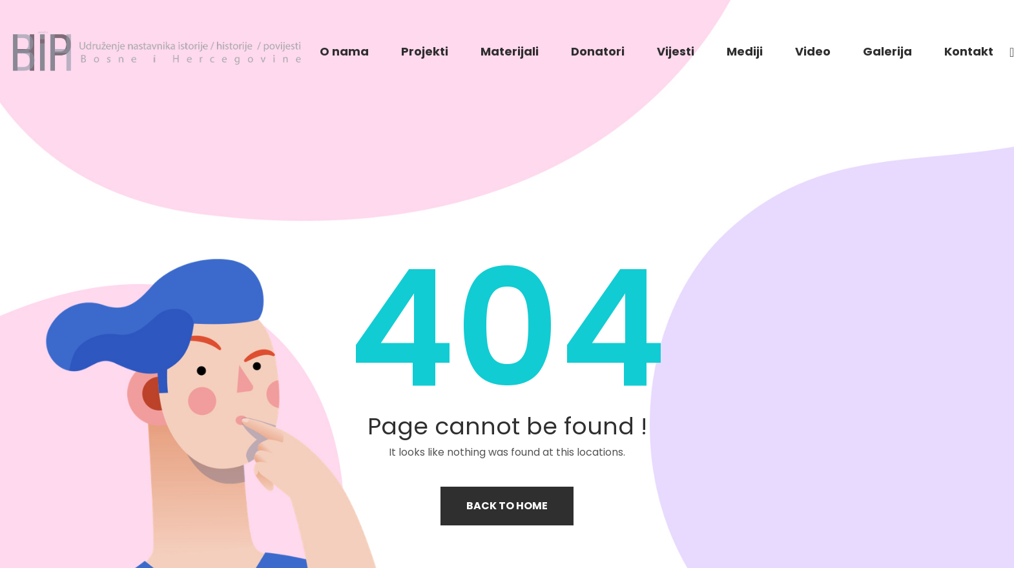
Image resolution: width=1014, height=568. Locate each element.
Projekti (424, 51)
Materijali (510, 51)
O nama (344, 51)
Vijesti (675, 51)
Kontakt (968, 51)
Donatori (598, 51)
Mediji (745, 51)
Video (813, 51)
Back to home (507, 505)
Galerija (887, 51)
